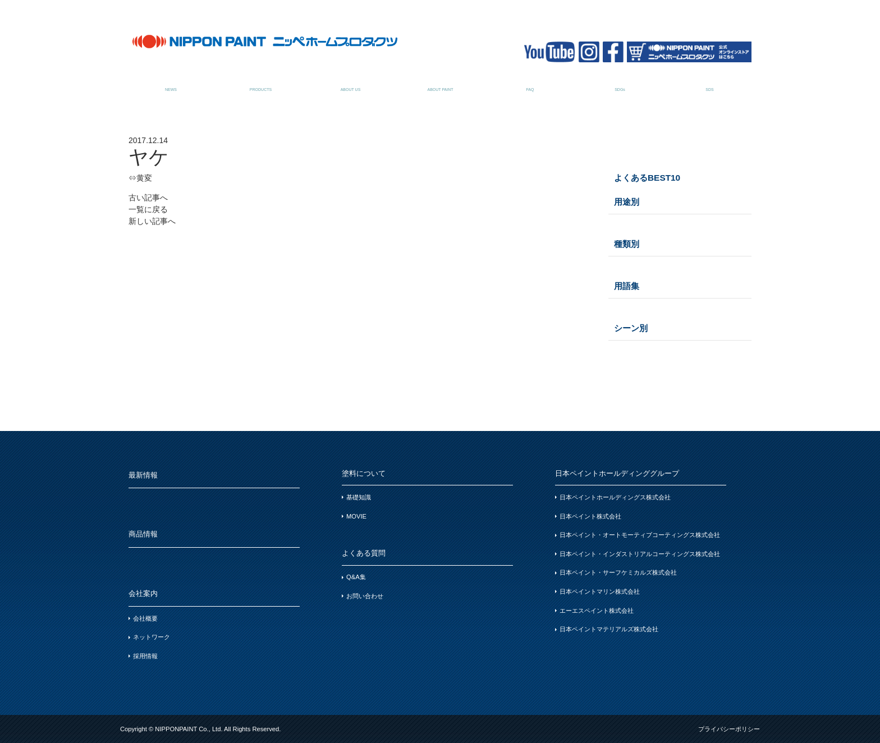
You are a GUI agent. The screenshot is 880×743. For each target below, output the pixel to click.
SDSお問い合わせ (709, 83)
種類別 (626, 244)
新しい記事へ (152, 221)
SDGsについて (619, 83)
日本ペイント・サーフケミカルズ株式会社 (618, 572)
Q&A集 (356, 577)
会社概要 (145, 618)
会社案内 (350, 83)
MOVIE (356, 516)
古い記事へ (148, 197)
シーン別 (631, 328)
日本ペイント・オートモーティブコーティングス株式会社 (640, 534)
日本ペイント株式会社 (590, 516)
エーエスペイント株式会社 (597, 610)
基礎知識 (358, 497)
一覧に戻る (148, 209)
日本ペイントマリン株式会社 (600, 591)
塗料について (440, 83)
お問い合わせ (364, 596)
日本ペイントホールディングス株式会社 (615, 497)
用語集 (626, 286)
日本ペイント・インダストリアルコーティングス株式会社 (640, 554)
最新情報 (171, 83)
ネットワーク (151, 637)
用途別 (626, 202)
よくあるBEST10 (647, 177)
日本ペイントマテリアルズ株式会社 (609, 629)
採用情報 (145, 656)
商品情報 (260, 83)
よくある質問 (530, 83)
